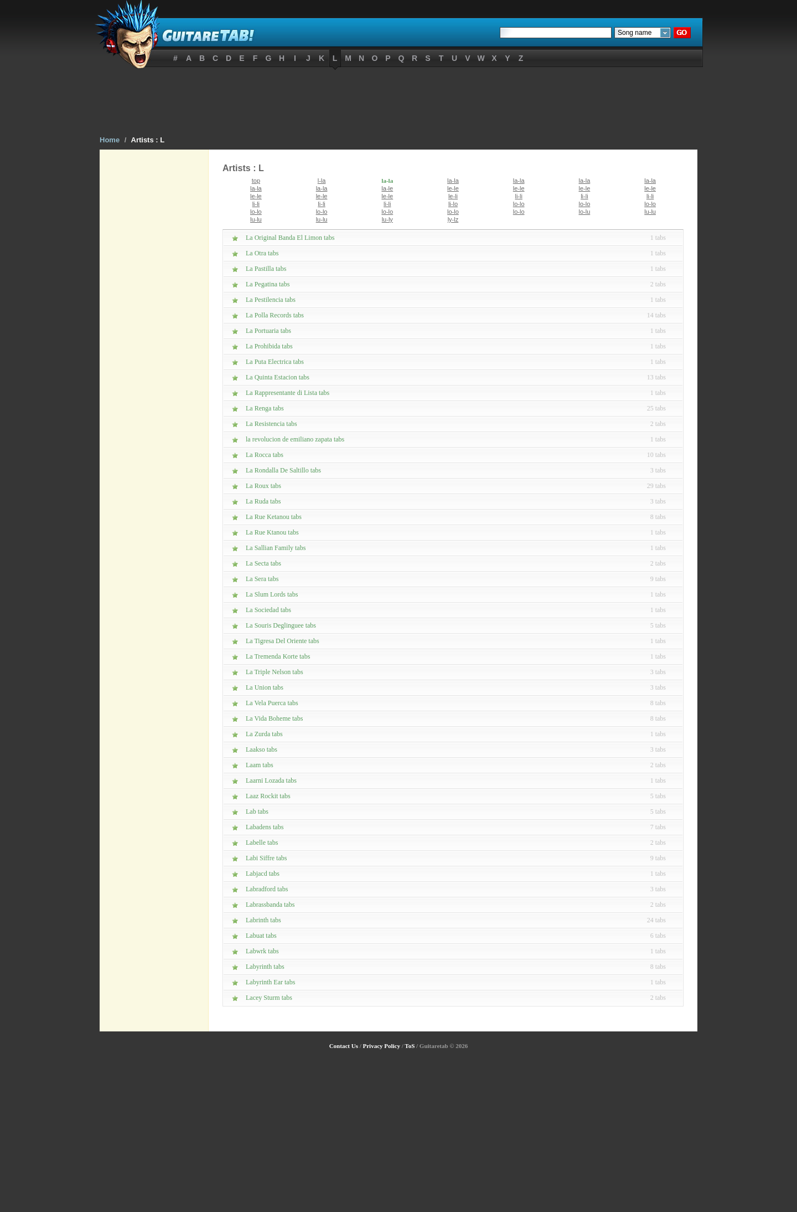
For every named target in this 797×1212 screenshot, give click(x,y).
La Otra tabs (262, 253)
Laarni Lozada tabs (271, 780)
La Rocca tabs (264, 455)
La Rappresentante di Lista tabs (287, 393)
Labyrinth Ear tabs (270, 982)
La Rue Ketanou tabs (274, 517)
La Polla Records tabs (275, 315)
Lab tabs (257, 811)
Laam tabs (259, 765)
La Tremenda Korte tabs (278, 656)
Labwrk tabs (262, 951)
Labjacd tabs (263, 873)
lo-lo (519, 204)
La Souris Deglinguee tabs (281, 625)
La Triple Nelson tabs (274, 672)
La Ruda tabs (263, 501)
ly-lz (453, 219)
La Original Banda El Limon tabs (290, 238)
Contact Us (343, 1045)
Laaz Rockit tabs (268, 796)
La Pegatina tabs (267, 284)
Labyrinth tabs (265, 966)
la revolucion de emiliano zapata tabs (295, 439)
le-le (453, 188)
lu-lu (650, 211)
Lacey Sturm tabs (269, 998)
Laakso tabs (261, 749)
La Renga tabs (265, 408)
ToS (410, 1045)
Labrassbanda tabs (270, 904)
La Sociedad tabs (268, 610)
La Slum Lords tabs (272, 594)
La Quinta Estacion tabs (277, 377)
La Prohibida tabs (269, 346)
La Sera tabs (262, 579)
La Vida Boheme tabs (274, 718)
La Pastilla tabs (266, 269)
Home (110, 140)
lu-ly (387, 219)
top (256, 180)
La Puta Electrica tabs (275, 362)
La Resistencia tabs (271, 424)
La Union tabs (264, 687)
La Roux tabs (263, 486)
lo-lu (584, 211)
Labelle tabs (262, 842)
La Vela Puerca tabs (272, 703)
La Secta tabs (263, 563)
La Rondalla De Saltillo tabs (283, 470)
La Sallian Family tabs (276, 548)
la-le (387, 188)
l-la (322, 180)
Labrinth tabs (263, 920)
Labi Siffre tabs (266, 858)
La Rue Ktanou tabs (272, 532)
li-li (518, 196)
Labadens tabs (264, 827)
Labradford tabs (267, 889)
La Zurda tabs (264, 734)
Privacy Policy (381, 1045)
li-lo (453, 204)
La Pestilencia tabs (271, 300)
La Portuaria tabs (268, 331)
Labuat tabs (261, 935)
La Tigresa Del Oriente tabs (282, 641)
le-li (453, 196)
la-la (387, 180)
